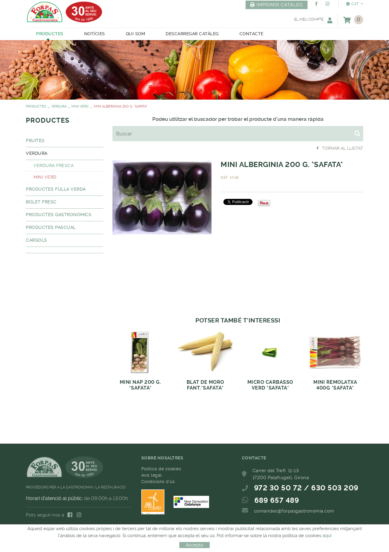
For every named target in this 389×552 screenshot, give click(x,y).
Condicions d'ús (158, 481)
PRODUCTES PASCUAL (51, 227)
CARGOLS (36, 240)
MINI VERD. (80, 106)
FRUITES (35, 140)
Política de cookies (161, 468)
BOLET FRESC (41, 201)
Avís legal (151, 475)
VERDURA (59, 106)
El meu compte (313, 20)
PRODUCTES (36, 106)
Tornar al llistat (339, 148)
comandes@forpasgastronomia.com (294, 511)
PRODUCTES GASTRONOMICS (58, 214)
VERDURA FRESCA (53, 165)
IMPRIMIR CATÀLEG (276, 5)
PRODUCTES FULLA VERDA (56, 189)
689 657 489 (276, 500)
